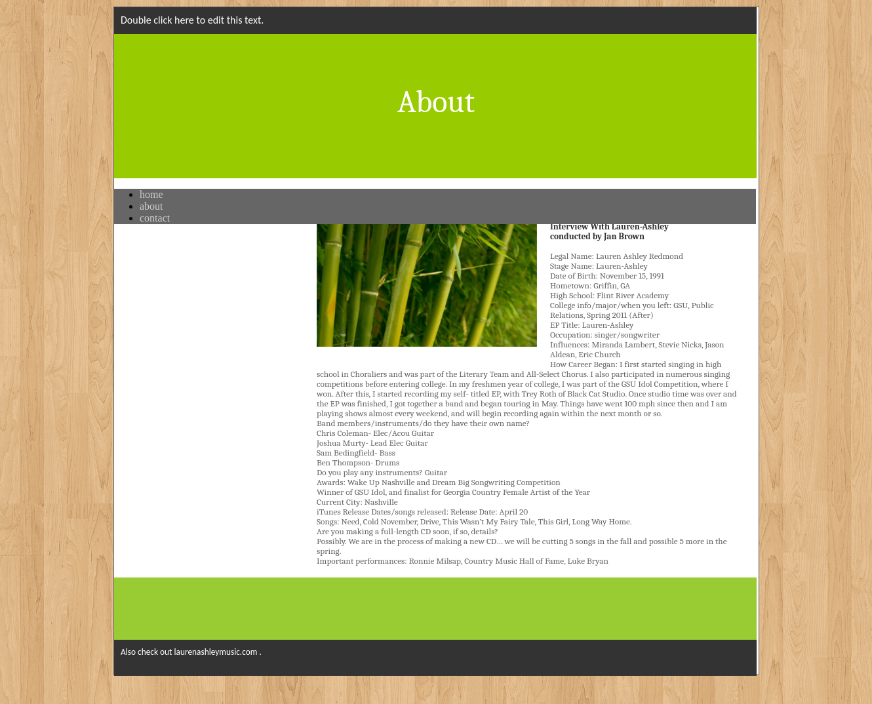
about (151, 206)
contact (155, 218)
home (151, 194)
